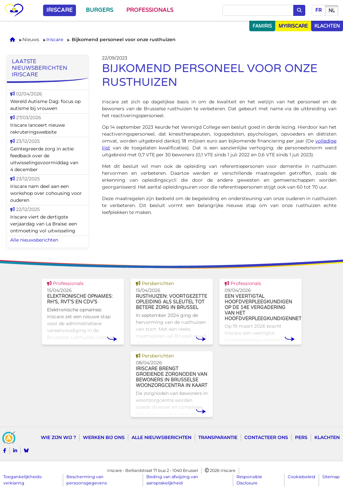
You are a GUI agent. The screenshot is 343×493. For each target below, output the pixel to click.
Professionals (149, 10)
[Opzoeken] (258, 10)
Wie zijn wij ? (58, 437)
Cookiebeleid (301, 476)
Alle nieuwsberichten (34, 240)
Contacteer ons (266, 437)
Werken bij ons (104, 437)
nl (332, 10)
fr (318, 10)
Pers (301, 437)
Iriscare (59, 10)
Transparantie (217, 437)
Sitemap (331, 476)
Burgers (99, 10)
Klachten (327, 437)
